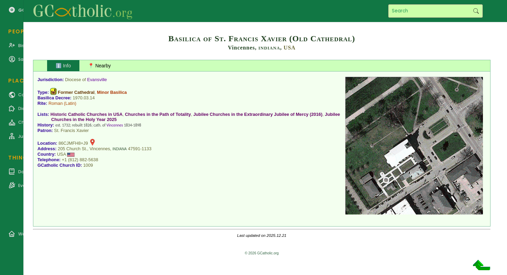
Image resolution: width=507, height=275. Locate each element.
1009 (88, 165)
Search (476, 11)
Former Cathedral (76, 92)
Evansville (97, 79)
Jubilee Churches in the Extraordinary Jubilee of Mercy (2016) (257, 114)
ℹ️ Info (63, 65)
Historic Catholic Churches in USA (87, 114)
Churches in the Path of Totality (158, 114)
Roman (55, 103)
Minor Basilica (112, 92)
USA (290, 48)
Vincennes (115, 125)
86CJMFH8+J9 (73, 143)
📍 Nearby (99, 65)
